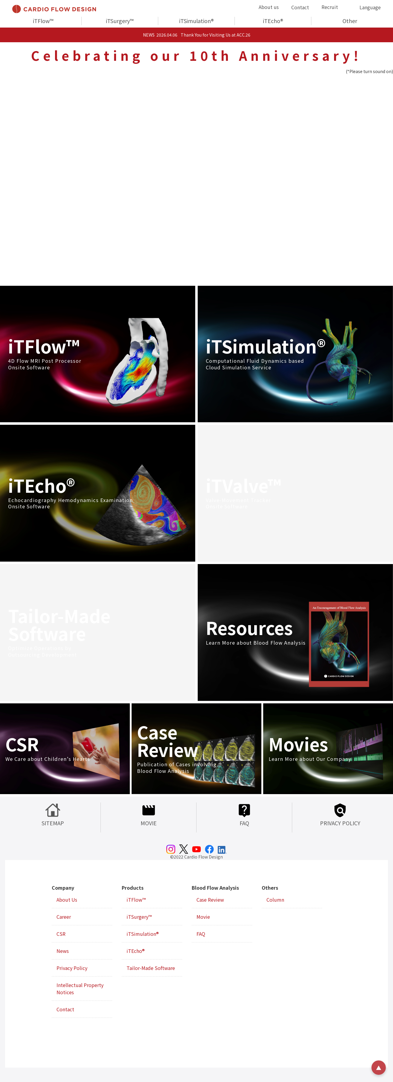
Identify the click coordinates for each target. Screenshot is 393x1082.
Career (64, 916)
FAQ (200, 933)
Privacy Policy (72, 967)
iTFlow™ (43, 21)
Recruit (330, 6)
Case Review (210, 899)
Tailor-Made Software (151, 967)
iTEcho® (273, 21)
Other (349, 21)
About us (269, 6)
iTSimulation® (196, 21)
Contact (300, 7)
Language (370, 7)
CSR (61, 933)
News (63, 950)
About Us (67, 899)
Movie (203, 916)
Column (275, 899)
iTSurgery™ (120, 21)
